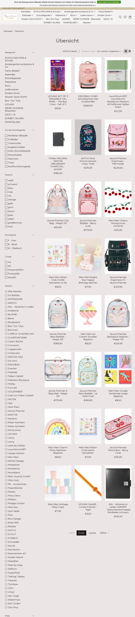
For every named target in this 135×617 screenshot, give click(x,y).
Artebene (13, 310)
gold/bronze (15, 222)
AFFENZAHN (15, 299)
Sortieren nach (87, 51)
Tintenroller (14, 143)
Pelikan (12, 499)
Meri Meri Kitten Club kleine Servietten (88, 451)
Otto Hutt (13, 480)
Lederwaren (12, 89)
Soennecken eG (17, 553)
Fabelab (12, 372)
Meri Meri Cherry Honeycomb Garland (118, 224)
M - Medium (15, 248)
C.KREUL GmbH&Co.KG (21, 333)
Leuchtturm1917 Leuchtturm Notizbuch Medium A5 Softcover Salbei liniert (118, 102)
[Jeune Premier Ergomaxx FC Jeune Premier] (118, 256)
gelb (10, 203)
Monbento (14, 468)
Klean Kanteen (16, 422)
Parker (11, 491)
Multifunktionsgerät (19, 166)
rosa (10, 191)
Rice (10, 515)
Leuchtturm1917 (17, 449)
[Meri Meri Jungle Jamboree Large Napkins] (118, 370)
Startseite (25, 11)
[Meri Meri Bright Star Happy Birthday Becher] (88, 256)
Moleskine (14, 464)
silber (11, 218)
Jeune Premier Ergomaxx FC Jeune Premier (118, 280)
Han (10, 403)
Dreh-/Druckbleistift (19, 151)
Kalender (10, 74)
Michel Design (16, 461)
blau (10, 188)
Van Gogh (13, 595)
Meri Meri (13, 457)
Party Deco (14, 495)
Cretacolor (14, 353)
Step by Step (15, 565)
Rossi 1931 (13, 522)
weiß (10, 180)
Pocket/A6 (14, 273)
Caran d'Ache (15, 341)
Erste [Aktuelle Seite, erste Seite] (81, 533)
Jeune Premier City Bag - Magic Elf (58, 222)
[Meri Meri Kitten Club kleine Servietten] (88, 427)
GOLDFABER (15, 391)
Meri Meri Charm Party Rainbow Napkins (58, 451)
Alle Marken (15, 291)
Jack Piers (13, 407)
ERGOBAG (14, 364)
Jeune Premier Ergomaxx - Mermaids (118, 161)
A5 (9, 266)
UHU (10, 588)
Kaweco (12, 418)
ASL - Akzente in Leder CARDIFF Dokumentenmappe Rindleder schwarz (119, 508)
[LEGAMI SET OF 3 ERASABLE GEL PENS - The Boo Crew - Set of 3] (58, 75)
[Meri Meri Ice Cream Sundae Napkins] (88, 313)
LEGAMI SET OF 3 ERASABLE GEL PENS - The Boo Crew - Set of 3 (58, 100)
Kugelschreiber (16, 147)
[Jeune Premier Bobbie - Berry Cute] (88, 200)
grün (10, 207)
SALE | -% (108, 19)
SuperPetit (14, 572)
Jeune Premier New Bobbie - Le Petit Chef (88, 394)
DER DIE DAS (15, 357)
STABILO (13, 538)
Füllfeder (13, 139)
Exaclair (12, 368)
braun (11, 211)
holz (10, 226)
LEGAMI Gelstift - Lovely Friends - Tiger (88, 507)
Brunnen (13, 330)
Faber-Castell (15, 376)
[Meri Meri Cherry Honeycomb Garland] (118, 200)
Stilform (12, 568)
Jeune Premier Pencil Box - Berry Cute (118, 451)
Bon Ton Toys (52, 19)
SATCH (12, 530)
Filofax (11, 384)
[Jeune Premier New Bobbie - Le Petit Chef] (88, 370)
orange (12, 199)
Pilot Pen (13, 507)
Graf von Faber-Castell (20, 395)
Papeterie (10, 81)
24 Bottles (14, 295)
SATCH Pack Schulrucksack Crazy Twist (88, 161)
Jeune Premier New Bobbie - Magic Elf (58, 337)
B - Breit (12, 244)
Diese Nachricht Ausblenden (109, 2)
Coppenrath (15, 349)
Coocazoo (13, 345)
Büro (7, 85)
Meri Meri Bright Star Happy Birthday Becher (88, 280)
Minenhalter (15, 155)
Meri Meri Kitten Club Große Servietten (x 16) (58, 280)
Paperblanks (15, 488)
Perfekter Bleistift (18, 135)
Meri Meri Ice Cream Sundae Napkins (88, 337)
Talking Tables (16, 576)
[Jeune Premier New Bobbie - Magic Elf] (58, 313)
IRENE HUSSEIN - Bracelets (86, 19)
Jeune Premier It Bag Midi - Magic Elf (58, 394)
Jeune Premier (16, 410)
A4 (9, 262)
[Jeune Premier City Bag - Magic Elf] (58, 200)
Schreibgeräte (13, 78)
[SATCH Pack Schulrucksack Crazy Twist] (88, 137)
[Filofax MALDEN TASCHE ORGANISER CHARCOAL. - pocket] (58, 137)
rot (9, 195)
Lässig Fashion (16, 453)
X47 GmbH (14, 603)
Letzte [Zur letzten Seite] (92, 533)
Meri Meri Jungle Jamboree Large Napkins (118, 394)
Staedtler (13, 561)
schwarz (12, 184)
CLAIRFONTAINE (17, 337)
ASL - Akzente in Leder (21, 306)
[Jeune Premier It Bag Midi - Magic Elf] (58, 370)
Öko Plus (13, 607)
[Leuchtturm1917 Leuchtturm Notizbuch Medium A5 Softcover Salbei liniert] (118, 75)
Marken (87, 22)
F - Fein (12, 240)
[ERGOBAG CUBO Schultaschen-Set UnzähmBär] (88, 75)
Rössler (12, 526)
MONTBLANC (12, 122)
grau (10, 215)
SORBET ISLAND (52, 22)
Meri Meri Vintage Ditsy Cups (58, 506)
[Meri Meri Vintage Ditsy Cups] (58, 483)
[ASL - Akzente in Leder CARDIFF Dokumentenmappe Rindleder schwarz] (118, 483)
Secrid (11, 545)
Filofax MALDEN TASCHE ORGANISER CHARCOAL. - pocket (58, 164)
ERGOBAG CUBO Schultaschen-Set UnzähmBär (88, 99)
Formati (12, 387)
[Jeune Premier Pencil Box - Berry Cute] (118, 427)
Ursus (11, 592)
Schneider (13, 541)
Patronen (13, 158)
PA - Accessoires (17, 484)
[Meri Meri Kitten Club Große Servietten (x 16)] (58, 256)
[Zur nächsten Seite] (105, 533)
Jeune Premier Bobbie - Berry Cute (88, 224)
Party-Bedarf (12, 70)
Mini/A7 (12, 277)
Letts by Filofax (16, 445)
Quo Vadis (13, 511)
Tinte (11, 162)
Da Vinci (12, 360)
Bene (11, 318)
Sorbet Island (15, 557)
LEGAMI (66, 19)
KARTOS (13, 414)
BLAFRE (12, 314)
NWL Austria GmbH (19, 476)
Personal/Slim (16, 269)
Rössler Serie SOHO (16, 96)
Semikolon (14, 549)
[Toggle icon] (120, 17)
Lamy (11, 437)
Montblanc (14, 472)
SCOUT (12, 534)
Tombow (13, 584)
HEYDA (12, 399)
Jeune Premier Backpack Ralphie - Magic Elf (118, 337)
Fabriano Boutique (18, 380)
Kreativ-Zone (12, 93)
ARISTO (12, 303)
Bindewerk (14, 322)
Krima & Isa (14, 430)
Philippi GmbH (16, 503)
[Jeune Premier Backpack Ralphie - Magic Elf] (118, 313)
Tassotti (12, 580)
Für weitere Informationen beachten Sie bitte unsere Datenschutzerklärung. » (68, 5)
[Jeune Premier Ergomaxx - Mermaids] (118, 137)
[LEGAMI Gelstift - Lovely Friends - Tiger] (88, 483)
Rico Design (14, 518)
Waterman (14, 599)
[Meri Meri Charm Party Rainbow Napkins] (58, 427)
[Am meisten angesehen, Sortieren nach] (108, 51)
